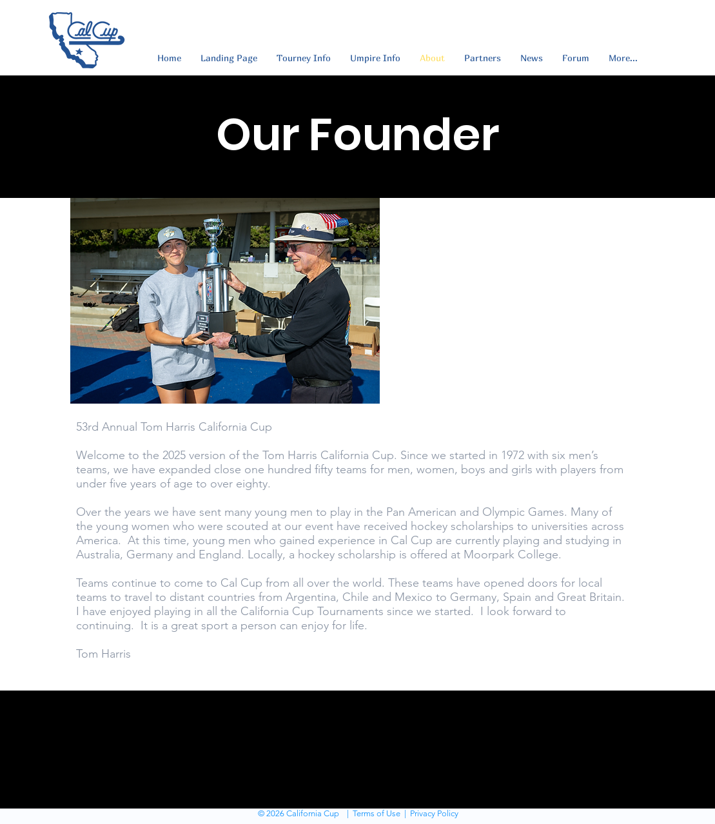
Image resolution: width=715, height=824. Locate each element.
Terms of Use (376, 813)
